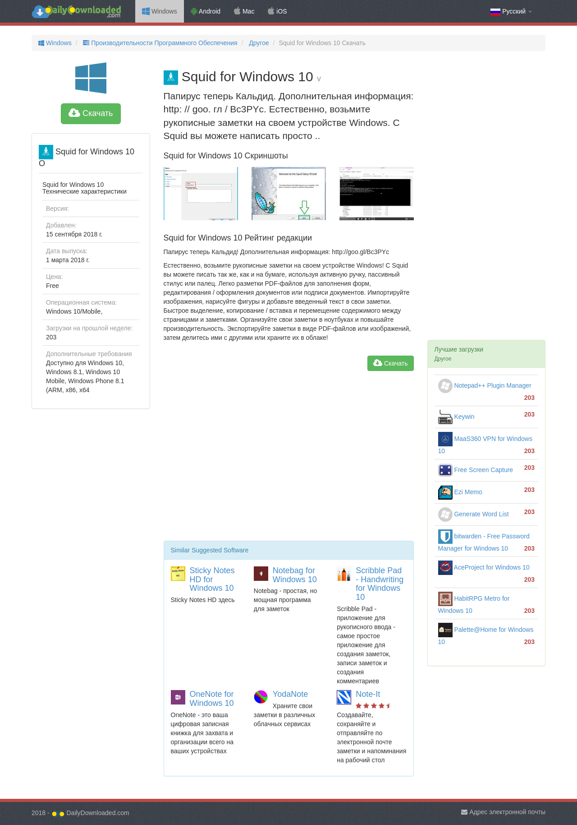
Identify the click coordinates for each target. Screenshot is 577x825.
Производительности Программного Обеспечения (159, 42)
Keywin (456, 416)
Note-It (368, 694)
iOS (277, 11)
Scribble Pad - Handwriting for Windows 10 (379, 584)
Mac (244, 11)
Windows (159, 11)
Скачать (91, 113)
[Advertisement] (289, 459)
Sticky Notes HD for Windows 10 (212, 579)
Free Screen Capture (475, 469)
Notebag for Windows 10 (295, 575)
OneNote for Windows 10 (212, 699)
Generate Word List (473, 514)
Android (205, 11)
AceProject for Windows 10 (484, 567)
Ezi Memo (460, 492)
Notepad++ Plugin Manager (484, 385)
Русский (511, 11)
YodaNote (290, 694)
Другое (258, 42)
